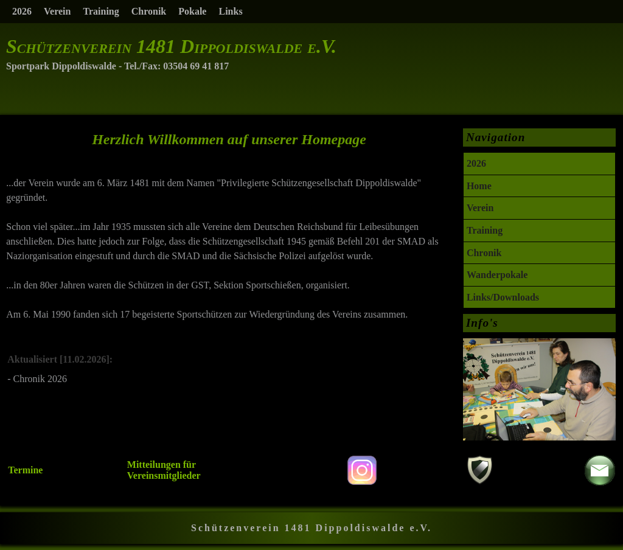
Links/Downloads (503, 297)
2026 (22, 11)
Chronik (149, 11)
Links (230, 11)
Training (101, 11)
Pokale (192, 11)
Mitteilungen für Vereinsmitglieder (164, 470)
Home (479, 186)
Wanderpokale (497, 275)
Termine (25, 470)
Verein (57, 11)
